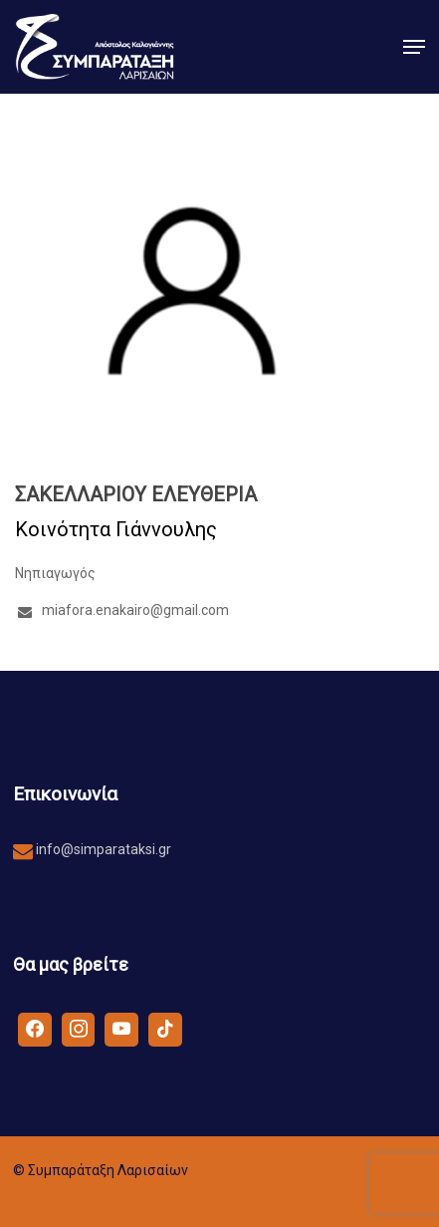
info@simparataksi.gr (102, 849)
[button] (414, 47)
